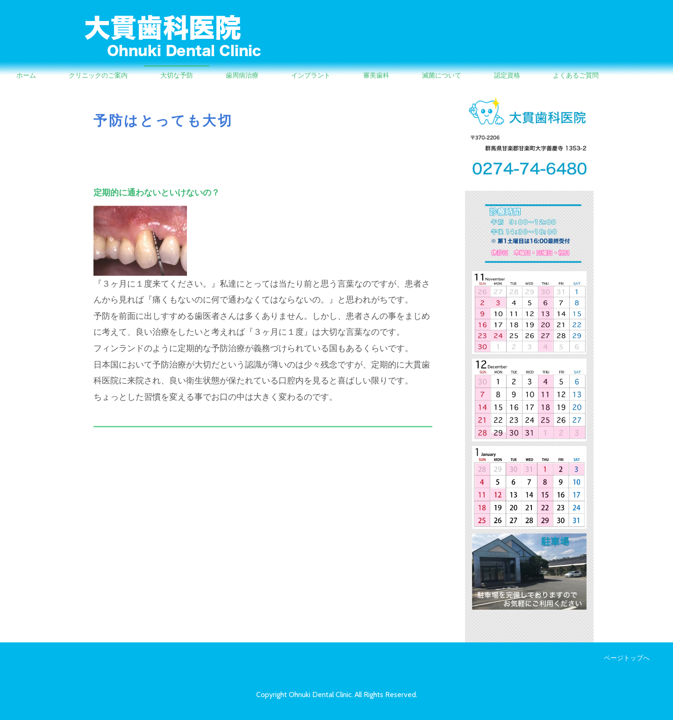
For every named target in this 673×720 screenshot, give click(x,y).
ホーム (26, 75)
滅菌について (441, 75)
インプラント (310, 75)
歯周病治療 (242, 75)
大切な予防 (176, 75)
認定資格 (507, 75)
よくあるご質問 (576, 75)
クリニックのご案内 (98, 75)
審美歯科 (376, 75)
